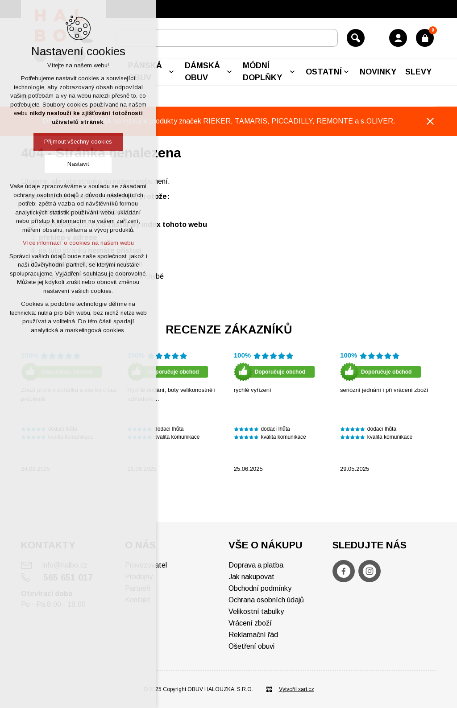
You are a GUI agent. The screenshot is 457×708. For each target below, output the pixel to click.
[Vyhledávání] (356, 38)
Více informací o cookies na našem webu (78, 242)
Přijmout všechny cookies (78, 141)
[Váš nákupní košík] (425, 38)
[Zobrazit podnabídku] (171, 71)
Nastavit (78, 164)
